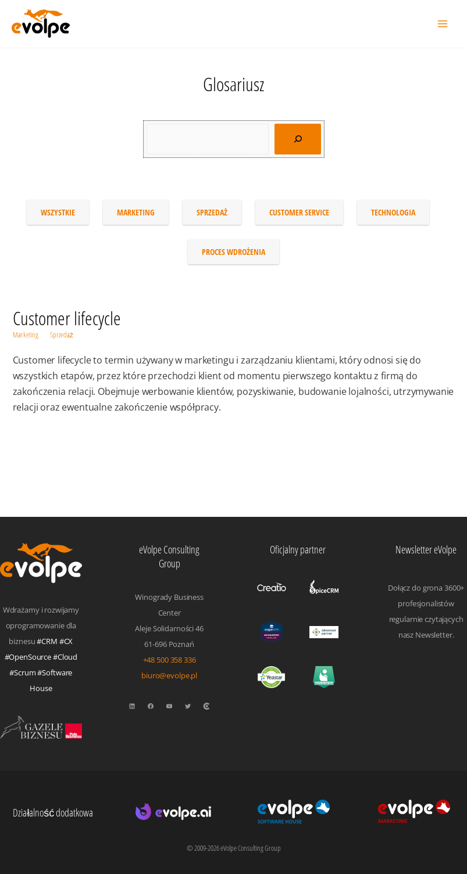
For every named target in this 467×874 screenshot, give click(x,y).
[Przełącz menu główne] (442, 24)
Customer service (299, 212)
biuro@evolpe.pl (169, 675)
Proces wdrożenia (233, 251)
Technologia (393, 212)
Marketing (136, 212)
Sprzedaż (212, 212)
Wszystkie (58, 212)
